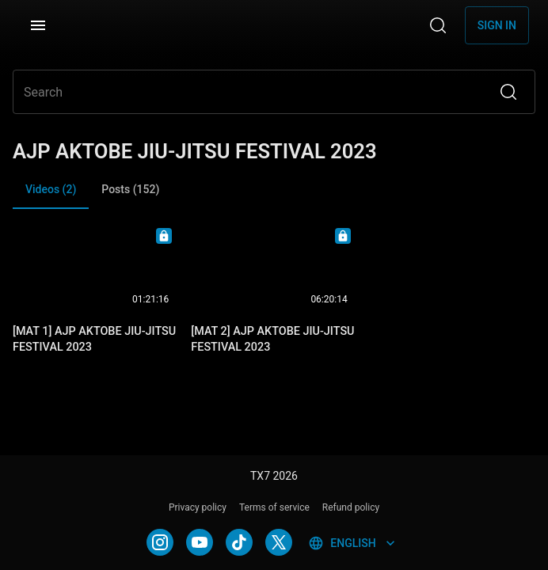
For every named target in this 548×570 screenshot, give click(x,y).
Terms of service (274, 507)
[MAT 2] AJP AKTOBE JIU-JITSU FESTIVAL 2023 (272, 339)
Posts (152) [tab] (130, 189)
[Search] (438, 25)
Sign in (497, 25)
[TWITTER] (278, 542)
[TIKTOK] (239, 542)
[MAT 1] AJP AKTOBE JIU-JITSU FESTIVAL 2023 (94, 339)
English (353, 543)
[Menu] (38, 25)
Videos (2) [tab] (51, 196)
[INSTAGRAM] (160, 542)
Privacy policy (197, 507)
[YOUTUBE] (199, 542)
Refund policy (350, 507)
